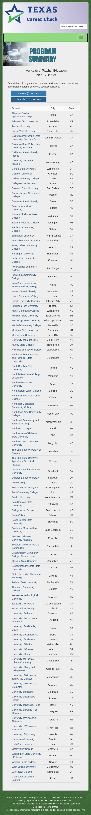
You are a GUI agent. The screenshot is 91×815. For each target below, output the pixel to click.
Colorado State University (25, 188)
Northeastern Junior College (26, 390)
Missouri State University (24, 561)
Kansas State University (24, 291)
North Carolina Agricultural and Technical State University (25, 358)
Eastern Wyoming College (25, 222)
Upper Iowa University (23, 739)
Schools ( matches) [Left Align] (29, 99)
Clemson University (22, 173)
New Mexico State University (26, 349)
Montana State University (25, 330)
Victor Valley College (22, 749)
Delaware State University (25, 201)
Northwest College (21, 428)
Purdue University (21, 497)
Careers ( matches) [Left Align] (28, 93)
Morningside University (23, 335)
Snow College (19, 515)
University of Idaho (21, 654)
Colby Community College (25, 178)
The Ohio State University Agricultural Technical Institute (25, 461)
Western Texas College (24, 762)
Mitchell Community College (26, 325)
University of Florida (22, 644)
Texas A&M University (23, 603)
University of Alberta (22, 613)
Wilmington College (22, 771)
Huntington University (23, 253)
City (53, 108)
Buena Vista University (23, 131)
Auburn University (21, 126)
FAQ (83, 810)
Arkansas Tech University (25, 121)
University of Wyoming (23, 734)
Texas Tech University (23, 608)
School (16, 108)
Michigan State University (25, 315)
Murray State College (23, 344)
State (72, 108)
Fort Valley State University (26, 240)
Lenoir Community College (25, 296)
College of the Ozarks (23, 510)
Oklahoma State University (25, 477)
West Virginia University (24, 767)
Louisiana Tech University (25, 306)
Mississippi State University (26, 320)
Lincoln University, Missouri (26, 301)
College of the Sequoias (24, 183)
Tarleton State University (24, 582)
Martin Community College (25, 310)
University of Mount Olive (25, 340)
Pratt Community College (25, 492)
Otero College (19, 482)
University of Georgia (23, 649)
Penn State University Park (26, 487)
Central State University (24, 168)
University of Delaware (23, 639)
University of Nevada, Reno (26, 705)
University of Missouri (23, 691)
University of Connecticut (25, 634)
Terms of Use (51, 807)
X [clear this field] (85, 26)
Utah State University (23, 744)
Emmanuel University (23, 235)
